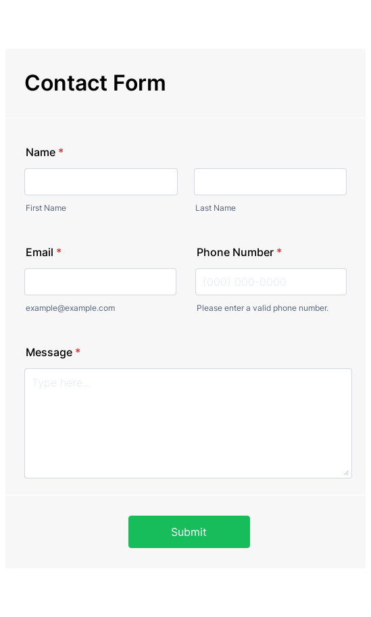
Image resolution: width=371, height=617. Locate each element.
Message (53, 352)
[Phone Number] (271, 281)
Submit (189, 532)
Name (45, 152)
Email (43, 252)
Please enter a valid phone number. (262, 308)
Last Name (215, 208)
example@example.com (70, 308)
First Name (46, 208)
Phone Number (239, 252)
